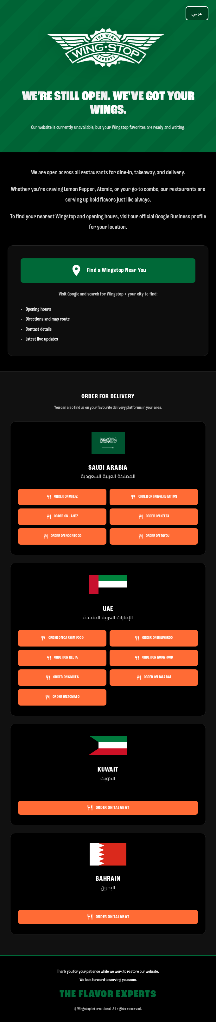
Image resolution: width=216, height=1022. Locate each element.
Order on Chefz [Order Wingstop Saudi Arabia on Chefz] (62, 497)
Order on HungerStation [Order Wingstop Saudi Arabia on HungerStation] (154, 497)
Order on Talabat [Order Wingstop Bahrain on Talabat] (108, 917)
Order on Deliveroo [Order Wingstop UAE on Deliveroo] (154, 638)
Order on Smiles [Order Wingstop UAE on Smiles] (62, 677)
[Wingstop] (108, 48)
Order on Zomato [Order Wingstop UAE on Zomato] (62, 697)
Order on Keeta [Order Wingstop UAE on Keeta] (62, 657)
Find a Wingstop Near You (108, 270)
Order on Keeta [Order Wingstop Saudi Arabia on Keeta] (154, 516)
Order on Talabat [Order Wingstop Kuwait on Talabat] (108, 808)
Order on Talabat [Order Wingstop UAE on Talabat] (154, 677)
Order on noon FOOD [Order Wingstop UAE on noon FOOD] (154, 657)
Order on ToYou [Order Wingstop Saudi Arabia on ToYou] (154, 536)
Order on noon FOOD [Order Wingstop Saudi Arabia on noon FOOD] (62, 536)
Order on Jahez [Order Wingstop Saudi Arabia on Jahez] (62, 516)
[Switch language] (197, 13)
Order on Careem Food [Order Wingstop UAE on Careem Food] (62, 638)
